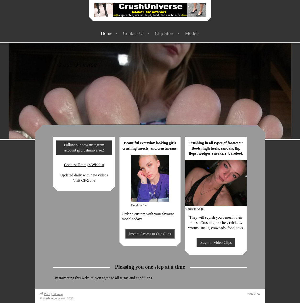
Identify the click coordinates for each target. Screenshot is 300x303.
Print (45, 294)
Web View (253, 294)
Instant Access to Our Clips (150, 234)
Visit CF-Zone (84, 180)
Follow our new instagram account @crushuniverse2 (84, 147)
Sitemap (57, 294)
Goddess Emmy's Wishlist (84, 165)
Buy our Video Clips (216, 242)
